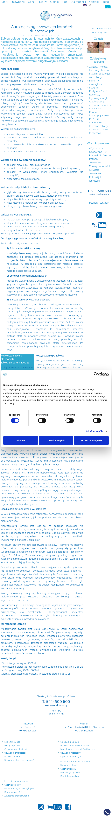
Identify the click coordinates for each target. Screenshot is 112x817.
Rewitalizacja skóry (69, 776)
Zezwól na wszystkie (91, 440)
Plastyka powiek (12, 745)
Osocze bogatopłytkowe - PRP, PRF (99, 115)
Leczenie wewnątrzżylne (16, 781)
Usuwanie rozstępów (70, 752)
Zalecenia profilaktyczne (16, 795)
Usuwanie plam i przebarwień (19, 760)
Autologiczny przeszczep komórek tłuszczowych (100, 105)
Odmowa (20, 440)
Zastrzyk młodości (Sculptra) (99, 166)
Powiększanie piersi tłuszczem (75, 745)
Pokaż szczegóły (94, 431)
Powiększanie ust (12, 756)
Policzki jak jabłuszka (95, 177)
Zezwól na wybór (56, 440)
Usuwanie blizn (68, 765)
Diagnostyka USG (13, 792)
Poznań (93, 202)
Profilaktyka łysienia (70, 772)
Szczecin (104, 202)
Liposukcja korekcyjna (71, 756)
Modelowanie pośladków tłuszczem (78, 749)
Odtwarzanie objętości (15, 749)
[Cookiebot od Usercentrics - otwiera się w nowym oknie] (96, 374)
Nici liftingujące (12, 741)
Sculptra (94, 87)
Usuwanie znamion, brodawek (75, 761)
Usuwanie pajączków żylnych (19, 788)
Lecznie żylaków (12, 784)
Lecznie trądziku (68, 768)
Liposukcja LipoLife (69, 741)
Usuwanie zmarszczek (15, 752)
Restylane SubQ (98, 91)
